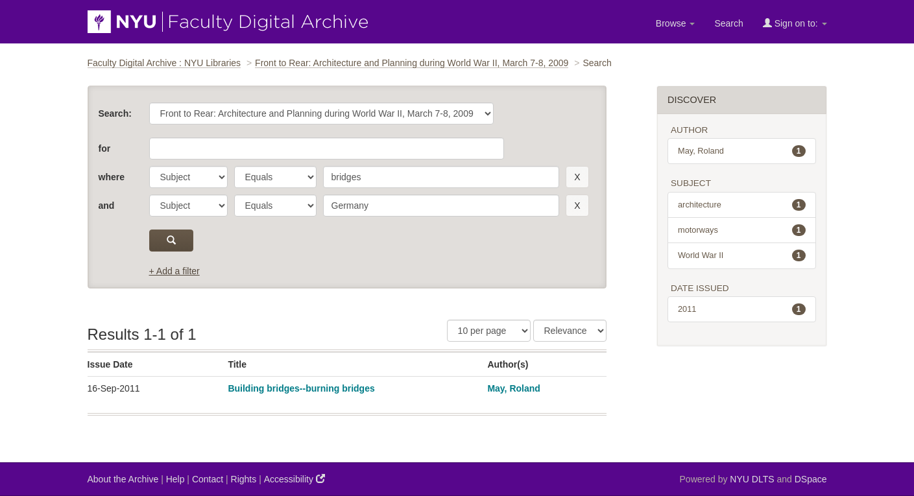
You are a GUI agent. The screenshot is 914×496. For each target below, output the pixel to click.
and (107, 205)
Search (728, 23)
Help (175, 479)
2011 (742, 309)
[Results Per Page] (489, 331)
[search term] (441, 177)
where (112, 177)
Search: (115, 113)
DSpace (811, 479)
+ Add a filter (174, 271)
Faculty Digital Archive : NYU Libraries (164, 63)
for (105, 148)
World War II (742, 255)
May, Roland (513, 388)
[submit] (171, 241)
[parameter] (188, 177)
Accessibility (294, 478)
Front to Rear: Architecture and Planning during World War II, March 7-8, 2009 (411, 63)
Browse (675, 23)
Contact (207, 479)
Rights (244, 479)
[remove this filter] (577, 177)
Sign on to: (795, 23)
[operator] (275, 177)
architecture (742, 205)
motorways (742, 230)
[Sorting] (570, 331)
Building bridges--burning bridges (301, 388)
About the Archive (123, 479)
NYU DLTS (752, 479)
